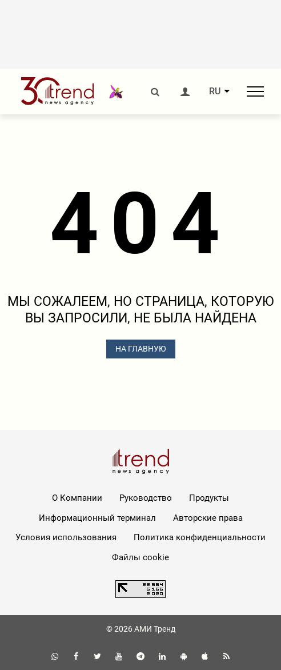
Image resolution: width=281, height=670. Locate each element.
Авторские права (208, 518)
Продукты (209, 498)
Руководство (145, 498)
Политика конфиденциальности (200, 537)
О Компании (77, 498)
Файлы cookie (140, 557)
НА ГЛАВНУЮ (140, 348)
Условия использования (66, 537)
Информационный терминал (97, 518)
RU (214, 91)
